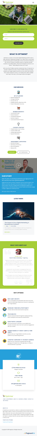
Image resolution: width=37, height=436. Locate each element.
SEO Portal (5, 400)
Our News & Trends (22, 399)
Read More (8, 232)
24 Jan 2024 (12, 226)
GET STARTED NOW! (23, 152)
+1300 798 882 (18, 375)
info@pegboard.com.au (18, 383)
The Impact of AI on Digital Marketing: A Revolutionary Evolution (17, 223)
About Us (15, 399)
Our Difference (9, 399)
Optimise (10, 420)
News (6, 226)
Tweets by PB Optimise (8, 422)
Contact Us (30, 399)
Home (4, 399)
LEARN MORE (12, 152)
